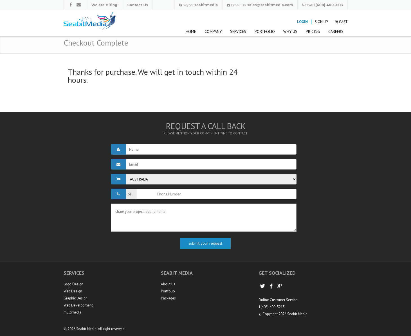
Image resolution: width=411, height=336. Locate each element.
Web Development (78, 305)
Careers (335, 31)
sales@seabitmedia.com (270, 5)
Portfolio (265, 31)
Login (302, 21)
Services (238, 31)
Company (213, 31)
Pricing (313, 31)
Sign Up (321, 21)
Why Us (290, 31)
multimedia (73, 312)
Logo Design (73, 284)
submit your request (205, 243)
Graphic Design (75, 298)
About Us (168, 284)
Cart (343, 21)
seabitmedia (206, 5)
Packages (168, 298)
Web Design (73, 291)
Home (191, 31)
